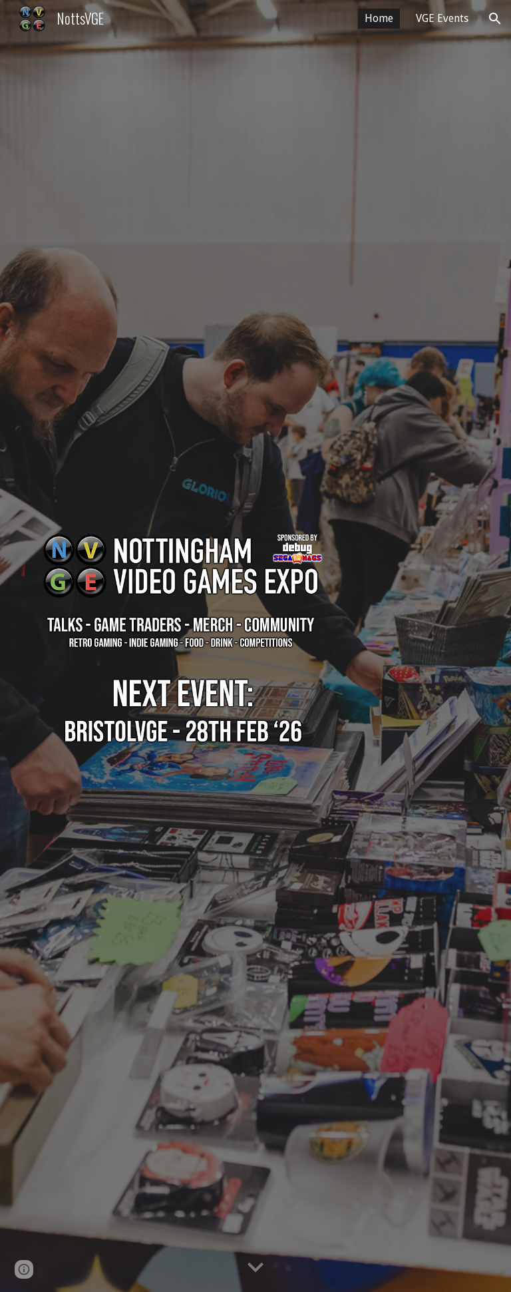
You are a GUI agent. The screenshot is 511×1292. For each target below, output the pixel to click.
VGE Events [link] (442, 18)
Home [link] (379, 18)
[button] (495, 19)
